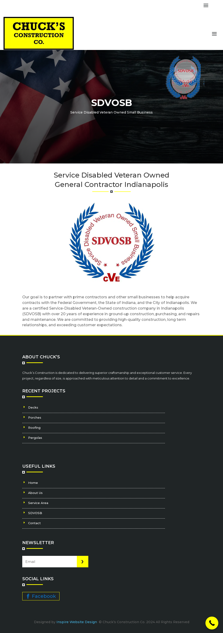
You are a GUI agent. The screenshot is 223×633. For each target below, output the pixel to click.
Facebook (44, 596)
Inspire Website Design (77, 622)
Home (33, 483)
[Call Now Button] (211, 623)
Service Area (38, 503)
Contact (34, 523)
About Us (35, 493)
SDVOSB (35, 513)
